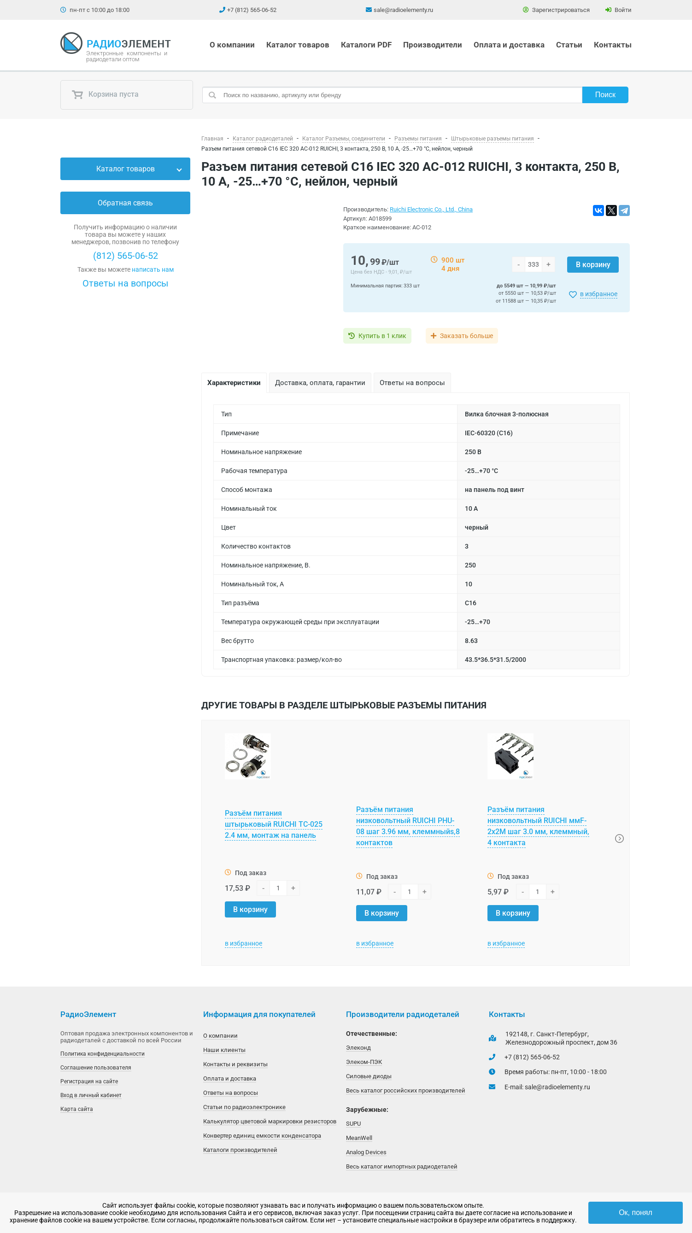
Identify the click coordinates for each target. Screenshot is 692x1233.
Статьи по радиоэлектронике (244, 1107)
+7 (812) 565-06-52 (251, 9)
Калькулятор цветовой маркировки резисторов (269, 1121)
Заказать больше (466, 335)
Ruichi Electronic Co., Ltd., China (431, 209)
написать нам (153, 269)
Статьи (569, 44)
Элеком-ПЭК (364, 1061)
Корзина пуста (105, 95)
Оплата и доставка (509, 44)
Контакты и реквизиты (235, 1064)
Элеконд (358, 1047)
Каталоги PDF (366, 44)
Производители (432, 44)
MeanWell (359, 1137)
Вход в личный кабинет (91, 1095)
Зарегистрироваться (556, 9)
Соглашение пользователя (95, 1067)
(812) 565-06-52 (125, 255)
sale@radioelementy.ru (403, 9)
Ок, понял (635, 1212)
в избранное (598, 294)
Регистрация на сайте (89, 1081)
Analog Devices (366, 1152)
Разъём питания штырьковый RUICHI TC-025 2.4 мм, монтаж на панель (274, 824)
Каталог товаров (297, 44)
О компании (232, 44)
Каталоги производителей (240, 1149)
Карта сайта (76, 1109)
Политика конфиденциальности (102, 1054)
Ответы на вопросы (125, 283)
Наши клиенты (224, 1049)
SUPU (353, 1123)
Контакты (613, 44)
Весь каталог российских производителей (405, 1090)
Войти (618, 9)
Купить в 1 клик (382, 335)
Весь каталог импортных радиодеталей (401, 1166)
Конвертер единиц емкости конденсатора (262, 1135)
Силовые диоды (369, 1076)
